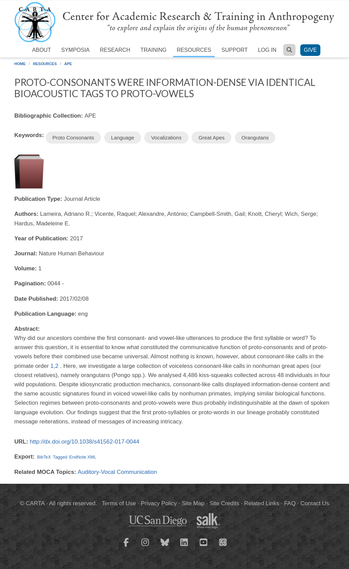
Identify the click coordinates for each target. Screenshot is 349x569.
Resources (194, 50)
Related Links (261, 503)
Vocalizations (166, 137)
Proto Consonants (73, 137)
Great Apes (211, 137)
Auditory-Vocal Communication (117, 472)
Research (115, 50)
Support (235, 50)
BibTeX (44, 457)
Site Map (193, 503)
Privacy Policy (159, 503)
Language (122, 137)
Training (153, 50)
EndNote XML (82, 457)
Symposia (75, 50)
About (41, 50)
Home (20, 64)
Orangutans (255, 137)
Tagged (60, 457)
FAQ (289, 503)
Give (310, 50)
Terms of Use (119, 503)
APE (68, 64)
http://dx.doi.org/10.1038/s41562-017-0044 (84, 441)
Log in (267, 50)
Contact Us (315, 503)
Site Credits (224, 503)
